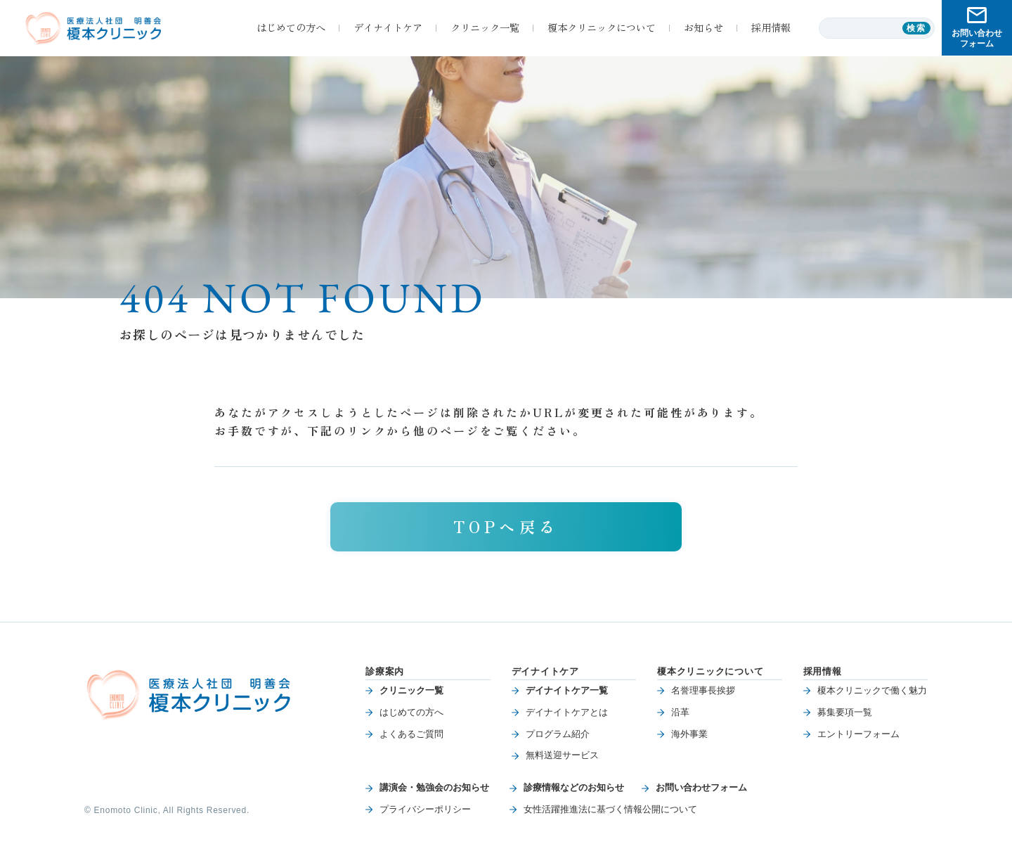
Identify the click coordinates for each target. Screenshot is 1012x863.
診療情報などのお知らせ (574, 787)
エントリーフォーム (858, 734)
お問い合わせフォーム (701, 787)
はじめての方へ (411, 712)
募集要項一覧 (844, 712)
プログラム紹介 (558, 734)
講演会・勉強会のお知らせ (434, 787)
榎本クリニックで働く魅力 (872, 690)
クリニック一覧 (411, 690)
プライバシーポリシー (425, 809)
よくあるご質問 (411, 734)
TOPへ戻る (506, 526)
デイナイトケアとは (567, 712)
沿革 (680, 712)
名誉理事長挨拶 (703, 690)
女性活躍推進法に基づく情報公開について (610, 809)
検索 (917, 28)
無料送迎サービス (562, 755)
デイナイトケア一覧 (567, 690)
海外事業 (689, 734)
